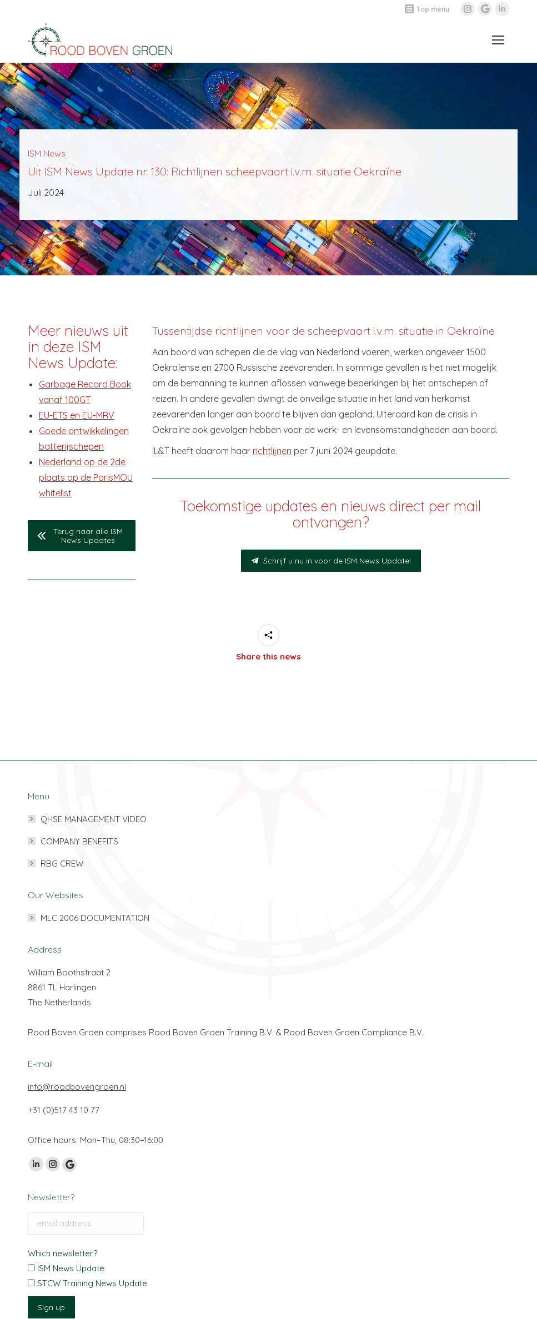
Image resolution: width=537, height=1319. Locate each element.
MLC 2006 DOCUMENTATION (95, 918)
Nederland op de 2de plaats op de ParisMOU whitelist (86, 477)
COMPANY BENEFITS (79, 841)
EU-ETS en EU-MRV (76, 415)
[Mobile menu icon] (495, 40)
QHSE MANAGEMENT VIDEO (94, 819)
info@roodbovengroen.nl (77, 1086)
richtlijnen (272, 450)
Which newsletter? (62, 1253)
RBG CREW (62, 863)
